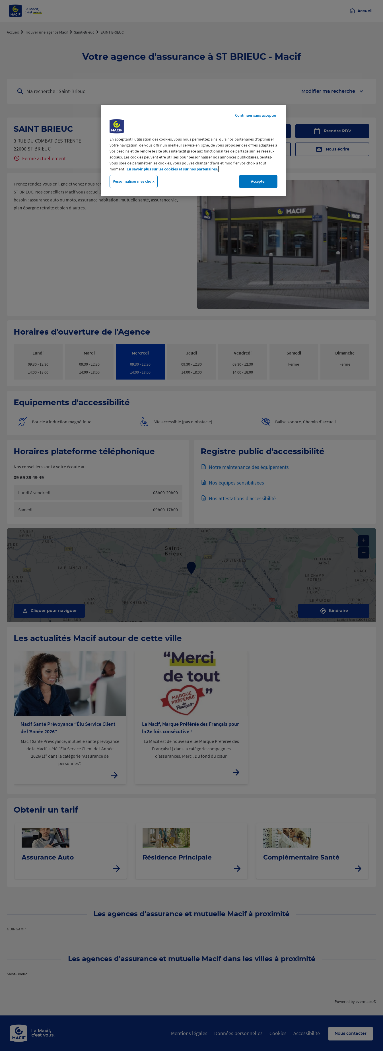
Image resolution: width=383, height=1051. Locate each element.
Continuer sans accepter (255, 115)
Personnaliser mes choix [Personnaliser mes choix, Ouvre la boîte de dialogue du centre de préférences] (134, 181)
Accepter (258, 181)
